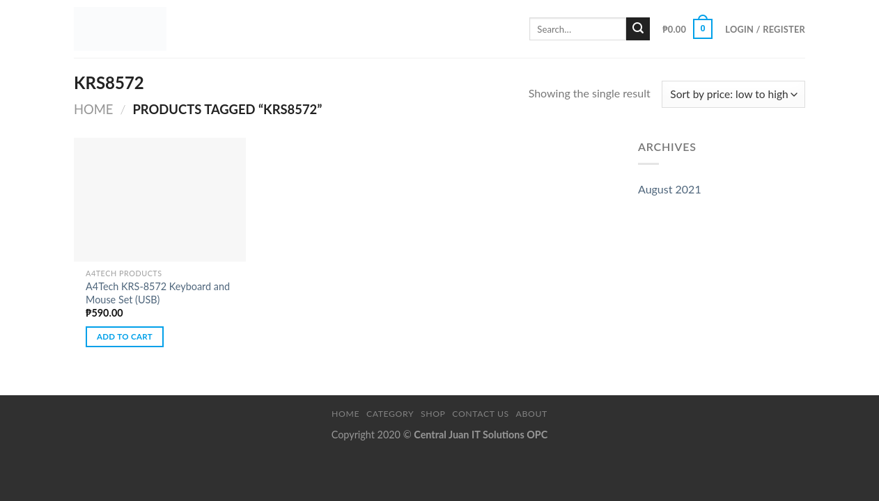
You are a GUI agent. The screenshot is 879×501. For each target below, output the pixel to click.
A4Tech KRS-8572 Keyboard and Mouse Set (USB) (158, 292)
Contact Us (480, 413)
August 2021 (669, 189)
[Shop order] (733, 94)
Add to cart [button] (125, 336)
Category (390, 413)
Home (93, 109)
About (531, 413)
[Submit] (638, 29)
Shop (433, 413)
